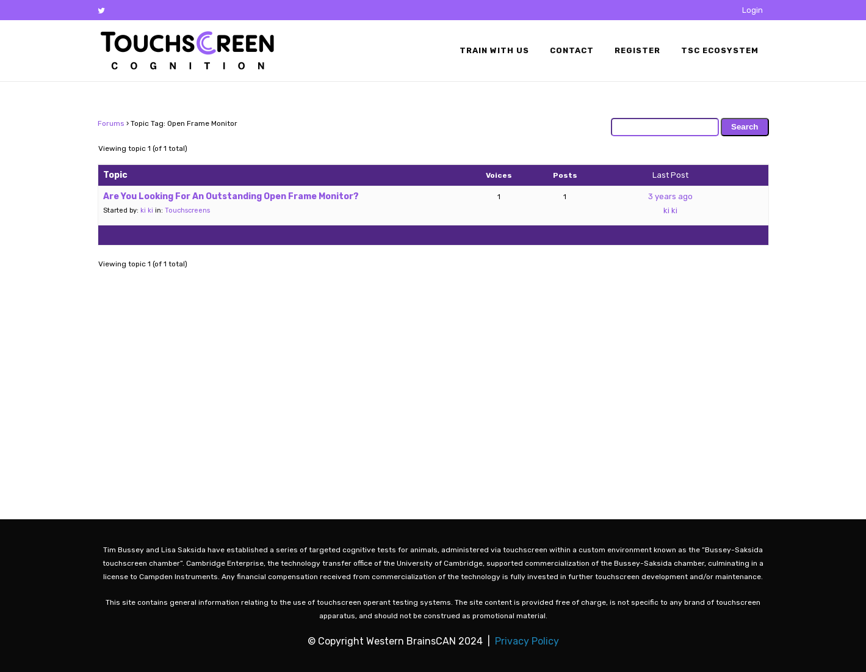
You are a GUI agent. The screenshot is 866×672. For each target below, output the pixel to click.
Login (752, 10)
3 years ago (670, 196)
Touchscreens (187, 210)
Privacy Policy (527, 641)
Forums (111, 123)
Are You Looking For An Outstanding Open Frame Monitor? (231, 196)
